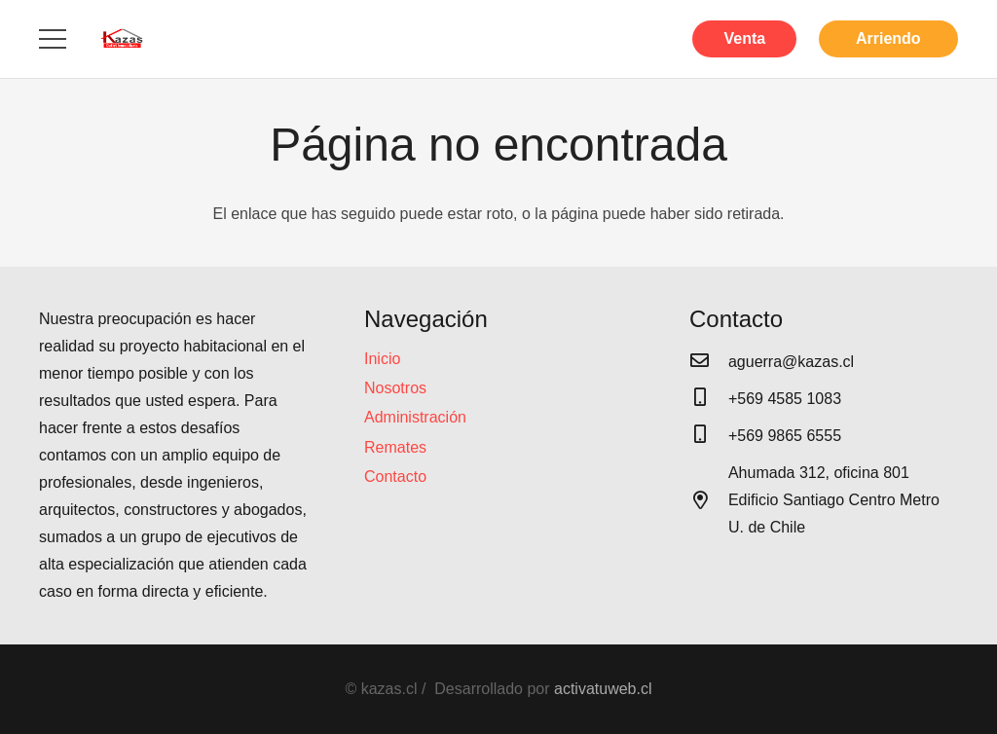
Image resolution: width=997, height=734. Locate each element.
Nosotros (395, 388)
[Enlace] (122, 39)
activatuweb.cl (603, 688)
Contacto (395, 476)
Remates (395, 447)
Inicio (382, 358)
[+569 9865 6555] (708, 436)
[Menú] (52, 39)
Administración (415, 417)
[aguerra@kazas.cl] (708, 362)
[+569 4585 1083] (708, 399)
